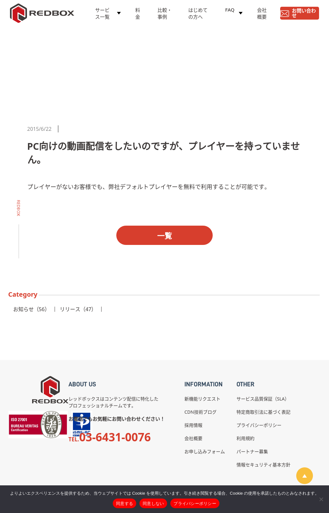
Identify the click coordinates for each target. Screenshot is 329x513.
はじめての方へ (198, 15)
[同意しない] (321, 499)
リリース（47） (78, 309)
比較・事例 (164, 15)
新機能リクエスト (202, 399)
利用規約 (245, 438)
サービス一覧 (102, 15)
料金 (137, 15)
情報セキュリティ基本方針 (263, 465)
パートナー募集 (252, 451)
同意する (124, 503)
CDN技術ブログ (200, 412)
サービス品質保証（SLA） (262, 399)
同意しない (153, 503)
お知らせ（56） (31, 309)
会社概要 (262, 15)
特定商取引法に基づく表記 (263, 412)
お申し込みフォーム (204, 451)
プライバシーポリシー (258, 425)
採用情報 (193, 425)
